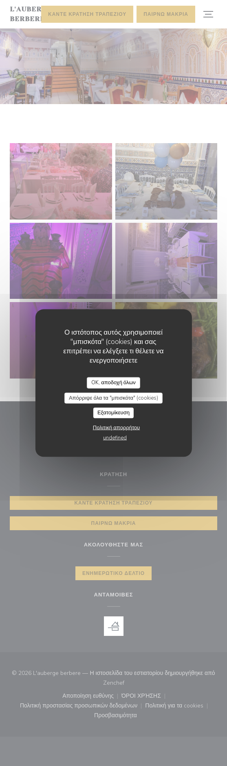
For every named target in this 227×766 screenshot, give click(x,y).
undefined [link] (115, 437)
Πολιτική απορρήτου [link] (116, 427)
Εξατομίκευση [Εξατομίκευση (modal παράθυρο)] (113, 412)
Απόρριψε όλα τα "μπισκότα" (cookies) (113, 397)
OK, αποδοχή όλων (113, 382)
